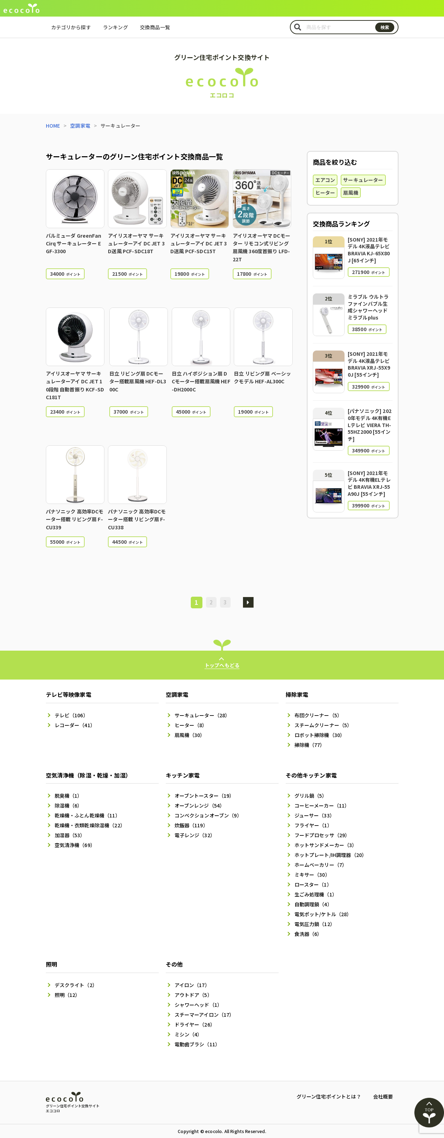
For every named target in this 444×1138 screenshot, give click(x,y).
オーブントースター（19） (205, 795)
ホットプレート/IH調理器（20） (330, 854)
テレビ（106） (71, 715)
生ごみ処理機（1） (315, 894)
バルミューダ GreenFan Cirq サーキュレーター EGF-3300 (73, 243)
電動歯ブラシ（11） (197, 1044)
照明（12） (67, 994)
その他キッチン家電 (311, 775)
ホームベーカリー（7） (320, 864)
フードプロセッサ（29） (322, 835)
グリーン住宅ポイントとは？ (329, 1096)
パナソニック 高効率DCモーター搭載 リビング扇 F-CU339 (75, 519)
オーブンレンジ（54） (200, 805)
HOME (53, 125)
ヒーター (325, 192)
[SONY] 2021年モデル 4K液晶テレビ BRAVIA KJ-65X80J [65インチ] (369, 250)
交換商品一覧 (155, 27)
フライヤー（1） (313, 825)
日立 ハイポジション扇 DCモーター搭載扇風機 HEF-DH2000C (201, 381)
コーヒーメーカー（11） (322, 805)
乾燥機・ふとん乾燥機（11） (87, 815)
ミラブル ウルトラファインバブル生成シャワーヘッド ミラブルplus (368, 307)
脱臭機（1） (69, 795)
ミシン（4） (188, 1034)
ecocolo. (214, 1131)
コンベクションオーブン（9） (208, 815)
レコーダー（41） (75, 725)
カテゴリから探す (71, 27)
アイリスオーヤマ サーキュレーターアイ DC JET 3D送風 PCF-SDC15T (198, 243)
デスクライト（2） (76, 984)
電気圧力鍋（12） (314, 923)
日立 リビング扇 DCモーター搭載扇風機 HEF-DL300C (137, 381)
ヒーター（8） (191, 725)
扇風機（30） (190, 734)
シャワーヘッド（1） (199, 1004)
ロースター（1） (313, 884)
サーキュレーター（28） (202, 715)
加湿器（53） (70, 835)
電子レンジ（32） (195, 835)
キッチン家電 (183, 775)
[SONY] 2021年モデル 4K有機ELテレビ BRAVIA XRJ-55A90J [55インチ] (369, 483)
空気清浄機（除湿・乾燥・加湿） (88, 775)
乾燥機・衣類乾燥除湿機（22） (90, 825)
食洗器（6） (308, 933)
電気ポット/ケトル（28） (323, 914)
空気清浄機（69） (75, 844)
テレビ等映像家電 (68, 694)
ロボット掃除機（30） (319, 734)
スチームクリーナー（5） (323, 725)
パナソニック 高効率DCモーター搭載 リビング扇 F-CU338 (137, 519)
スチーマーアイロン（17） (205, 1014)
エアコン (325, 179)
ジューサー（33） (314, 815)
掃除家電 (297, 694)
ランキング (115, 27)
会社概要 (383, 1096)
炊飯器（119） (191, 825)
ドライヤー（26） (195, 1024)
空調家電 (80, 125)
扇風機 (350, 192)
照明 (51, 964)
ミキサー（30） (312, 874)
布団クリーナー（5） (318, 715)
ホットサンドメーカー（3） (325, 844)
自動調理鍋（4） (313, 904)
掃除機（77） (309, 744)
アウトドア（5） (193, 994)
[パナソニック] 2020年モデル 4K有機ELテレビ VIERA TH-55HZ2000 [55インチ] (369, 424)
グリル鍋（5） (310, 795)
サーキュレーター (363, 179)
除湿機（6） (69, 805)
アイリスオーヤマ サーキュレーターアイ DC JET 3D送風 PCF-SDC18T (136, 243)
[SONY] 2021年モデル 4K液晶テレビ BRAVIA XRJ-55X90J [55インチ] (369, 364)
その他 (174, 964)
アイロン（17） (192, 984)
